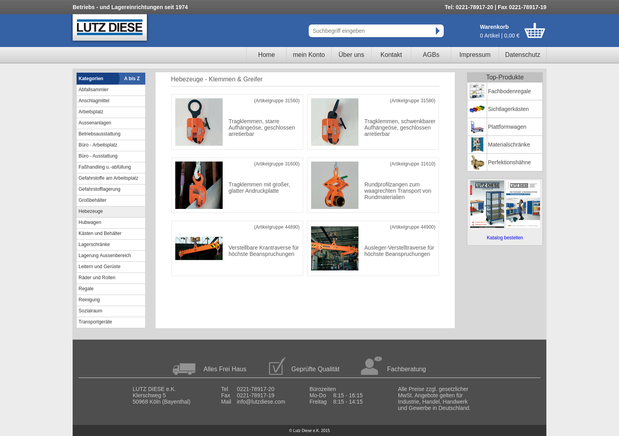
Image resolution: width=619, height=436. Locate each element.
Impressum (474, 54)
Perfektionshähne (509, 162)
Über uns (351, 54)
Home (266, 54)
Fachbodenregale (509, 91)
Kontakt (391, 54)
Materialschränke (509, 144)
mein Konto (309, 54)
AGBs (431, 54)
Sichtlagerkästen (508, 109)
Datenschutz (522, 54)
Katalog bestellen (505, 238)
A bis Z (132, 78)
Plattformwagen (507, 127)
